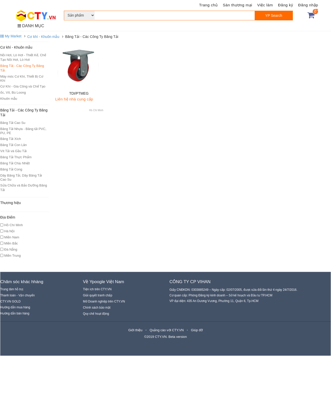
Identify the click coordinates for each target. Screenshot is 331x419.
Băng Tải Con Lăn (13, 145)
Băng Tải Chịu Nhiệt (15, 163)
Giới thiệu (135, 330)
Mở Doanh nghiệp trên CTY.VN (104, 301)
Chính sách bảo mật (96, 307)
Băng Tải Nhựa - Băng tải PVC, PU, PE (23, 131)
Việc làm (265, 5)
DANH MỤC (31, 26)
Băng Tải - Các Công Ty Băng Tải (22, 68)
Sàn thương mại (237, 5)
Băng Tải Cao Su (12, 123)
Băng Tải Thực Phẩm (16, 157)
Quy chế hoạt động (96, 313)
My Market (10, 36)
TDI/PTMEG (79, 93)
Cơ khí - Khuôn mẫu (43, 37)
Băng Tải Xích (10, 139)
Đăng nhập (308, 5)
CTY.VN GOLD (10, 301)
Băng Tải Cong (11, 169)
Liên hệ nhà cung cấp (74, 99)
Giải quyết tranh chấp (97, 295)
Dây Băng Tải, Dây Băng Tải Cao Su (21, 177)
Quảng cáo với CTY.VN (167, 330)
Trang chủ (208, 5)
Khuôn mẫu (8, 98)
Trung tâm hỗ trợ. (12, 289)
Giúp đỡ (197, 330)
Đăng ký (285, 5)
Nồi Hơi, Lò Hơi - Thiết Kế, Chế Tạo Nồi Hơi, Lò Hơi (23, 57)
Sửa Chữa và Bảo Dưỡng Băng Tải (23, 187)
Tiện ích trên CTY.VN (97, 289)
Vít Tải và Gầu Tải (13, 151)
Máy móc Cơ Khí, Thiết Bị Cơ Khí (21, 78)
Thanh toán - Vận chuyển (17, 295)
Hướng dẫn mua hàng (15, 307)
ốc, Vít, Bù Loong (13, 92)
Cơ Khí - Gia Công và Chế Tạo (22, 86)
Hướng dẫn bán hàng (14, 313)
